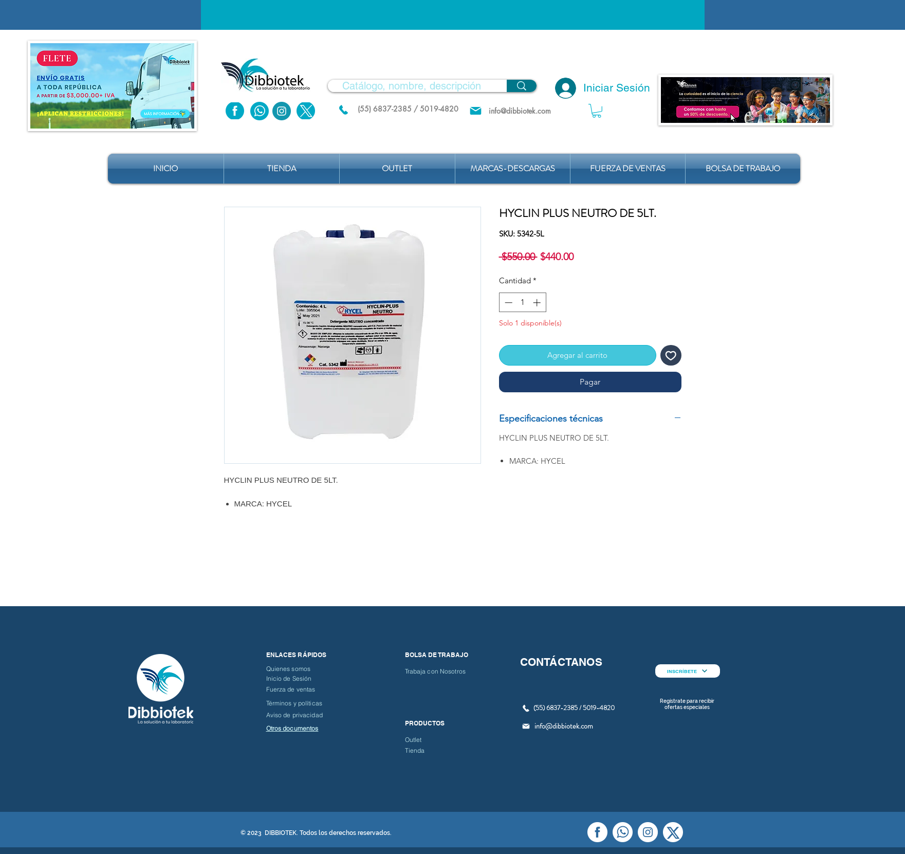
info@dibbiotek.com (563, 726)
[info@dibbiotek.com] (520, 110)
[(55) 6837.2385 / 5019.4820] (344, 109)
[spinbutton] (522, 302)
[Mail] (476, 111)
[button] (596, 111)
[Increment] (538, 302)
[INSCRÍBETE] (687, 671)
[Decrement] (507, 302)
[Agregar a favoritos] (670, 355)
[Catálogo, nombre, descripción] (411, 86)
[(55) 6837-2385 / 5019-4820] (408, 108)
